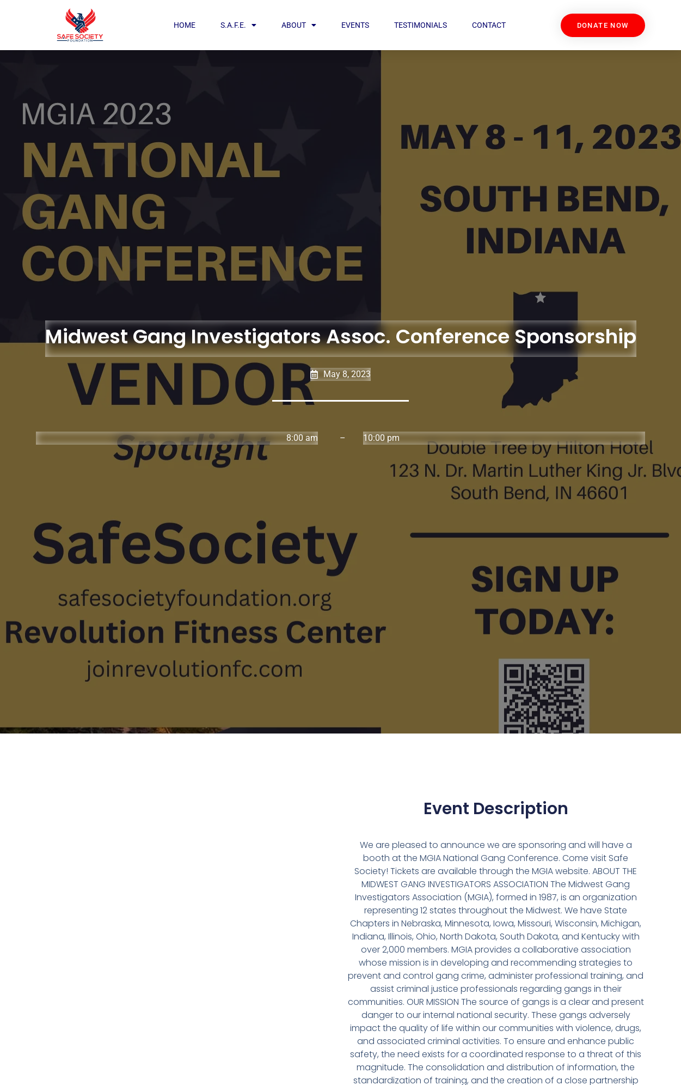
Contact (488, 25)
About (298, 25)
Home (184, 25)
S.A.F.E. (238, 25)
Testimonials (420, 25)
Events (355, 25)
